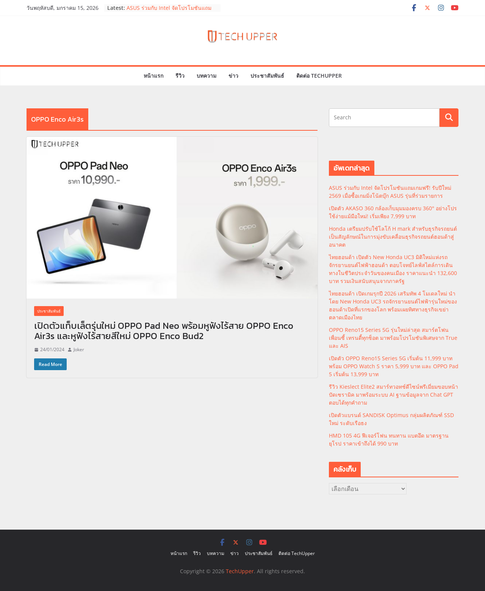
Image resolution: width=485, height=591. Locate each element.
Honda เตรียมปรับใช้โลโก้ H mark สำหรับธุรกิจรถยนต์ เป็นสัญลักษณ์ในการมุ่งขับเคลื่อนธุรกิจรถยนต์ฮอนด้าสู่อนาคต (393, 236)
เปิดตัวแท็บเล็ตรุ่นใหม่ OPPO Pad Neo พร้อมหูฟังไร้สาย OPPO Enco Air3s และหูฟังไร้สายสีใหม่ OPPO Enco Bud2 (163, 330)
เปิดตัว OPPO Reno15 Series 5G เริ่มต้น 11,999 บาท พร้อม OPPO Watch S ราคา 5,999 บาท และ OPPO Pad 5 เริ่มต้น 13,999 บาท (393, 366)
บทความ (206, 75)
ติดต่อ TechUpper (319, 75)
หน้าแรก (153, 75)
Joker (79, 349)
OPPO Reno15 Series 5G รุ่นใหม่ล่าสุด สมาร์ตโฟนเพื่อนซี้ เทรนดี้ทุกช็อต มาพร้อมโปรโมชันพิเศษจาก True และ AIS (393, 337)
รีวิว (180, 75)
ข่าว (233, 75)
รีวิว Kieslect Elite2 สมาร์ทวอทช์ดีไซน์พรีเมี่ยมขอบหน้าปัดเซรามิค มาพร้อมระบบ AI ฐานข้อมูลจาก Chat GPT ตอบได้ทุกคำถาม (393, 394)
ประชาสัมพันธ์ (267, 75)
